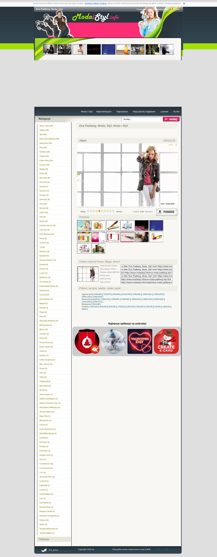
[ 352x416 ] (93, 307)
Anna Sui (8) (44, 182)
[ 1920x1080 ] (158, 299)
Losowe (164, 111)
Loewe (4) (43, 273)
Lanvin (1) (43, 490)
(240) (46, 126)
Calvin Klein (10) (46, 160)
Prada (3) (43, 312)
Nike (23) (43, 134)
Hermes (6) (43, 208)
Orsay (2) (43, 368)
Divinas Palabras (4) (47, 260)
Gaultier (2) (43, 355)
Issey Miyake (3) (46, 299)
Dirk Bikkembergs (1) (48, 433)
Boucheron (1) (45, 420)
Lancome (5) (44, 230)
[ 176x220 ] (121, 307)
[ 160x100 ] (130, 307)
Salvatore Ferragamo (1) (49, 516)
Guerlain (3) (44, 290)
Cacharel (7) (44, 191)
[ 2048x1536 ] (97, 297)
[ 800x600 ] (116, 294)
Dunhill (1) (43, 438)
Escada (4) (43, 264)
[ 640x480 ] (98, 294)
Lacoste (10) (44, 165)
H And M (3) (44, 295)
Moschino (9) (44, 178)
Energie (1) (43, 446)
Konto (176, 111)
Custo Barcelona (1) (47, 429)
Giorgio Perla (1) (46, 455)
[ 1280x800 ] (115, 299)
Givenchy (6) (44, 199)
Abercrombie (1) (46, 394)
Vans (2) (42, 373)
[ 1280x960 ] (136, 294)
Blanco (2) (43, 329)
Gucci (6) (43, 204)
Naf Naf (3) (43, 308)
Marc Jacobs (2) (45, 364)
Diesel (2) (43, 338)
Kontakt (162, 549)
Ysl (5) (42, 247)
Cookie (154, 549)
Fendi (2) (43, 351)
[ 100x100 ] (166, 307)
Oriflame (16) (44, 152)
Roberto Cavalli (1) (47, 511)
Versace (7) (43, 195)
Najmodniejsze (103, 111)
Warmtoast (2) (45, 386)
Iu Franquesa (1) (46, 468)
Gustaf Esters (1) (46, 464)
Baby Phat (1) (44, 416)
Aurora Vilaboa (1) (46, 412)
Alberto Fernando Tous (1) (50, 403)
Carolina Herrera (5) (47, 225)
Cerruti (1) (43, 425)
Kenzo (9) (43, 173)
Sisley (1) (43, 524)
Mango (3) (43, 303)
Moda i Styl (86, 111)
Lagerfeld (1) (44, 485)
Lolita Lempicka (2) (47, 360)
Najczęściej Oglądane (144, 111)
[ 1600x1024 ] (136, 299)
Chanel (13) (44, 156)
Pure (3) (42, 316)
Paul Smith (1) (45, 503)
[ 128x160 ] (139, 307)
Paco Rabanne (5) (46, 234)
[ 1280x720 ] (105, 299)
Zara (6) (42, 217)
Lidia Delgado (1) (46, 494)
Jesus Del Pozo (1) (47, 477)
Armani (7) (43, 186)
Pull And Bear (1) (46, 507)
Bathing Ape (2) (45, 325)
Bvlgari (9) (43, 169)
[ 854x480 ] (96, 304)
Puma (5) (43, 238)
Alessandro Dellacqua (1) (49, 407)
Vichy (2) (43, 377)
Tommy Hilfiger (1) (46, 533)
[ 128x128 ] (148, 307)
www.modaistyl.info (103, 549)
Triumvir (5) (44, 243)
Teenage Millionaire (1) (48, 529)
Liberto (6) (43, 212)
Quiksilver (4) (44, 277)
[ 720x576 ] (107, 294)
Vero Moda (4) (45, 282)
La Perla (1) (44, 481)
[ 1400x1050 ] (158, 294)
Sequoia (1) (44, 520)
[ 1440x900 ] (125, 299)
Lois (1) (42, 498)
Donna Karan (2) (46, 342)
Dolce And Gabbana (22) (49, 139)
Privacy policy (174, 549)
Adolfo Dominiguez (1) (48, 399)
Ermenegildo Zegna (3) (48, 286)
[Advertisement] (108, 83)
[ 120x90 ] (157, 307)
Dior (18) (42, 147)
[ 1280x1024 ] (147, 294)
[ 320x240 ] (102, 307)
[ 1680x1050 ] (147, 299)
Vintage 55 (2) (44, 381)
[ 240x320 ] (111, 307)
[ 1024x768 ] (126, 294)
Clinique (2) (44, 334)
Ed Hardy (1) (44, 442)
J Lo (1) (42, 472)
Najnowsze (122, 111)
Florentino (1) (44, 451)
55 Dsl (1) (43, 390)
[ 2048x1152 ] (97, 302)
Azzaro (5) (43, 221)
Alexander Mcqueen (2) (48, 321)
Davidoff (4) (44, 256)
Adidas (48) (44, 130)
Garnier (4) (43, 269)
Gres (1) (42, 459)
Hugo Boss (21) (45, 143)
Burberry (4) (44, 251)
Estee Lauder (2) (46, 347)
